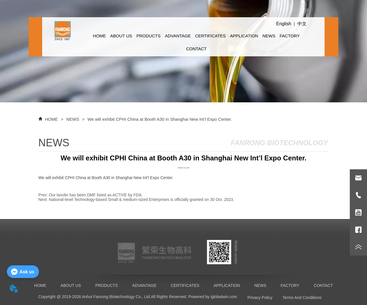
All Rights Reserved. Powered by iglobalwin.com (194, 296)
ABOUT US (121, 35)
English (283, 23)
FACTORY (290, 35)
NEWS (268, 35)
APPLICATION (244, 35)
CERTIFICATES (210, 35)
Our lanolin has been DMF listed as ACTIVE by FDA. (95, 195)
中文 (302, 23)
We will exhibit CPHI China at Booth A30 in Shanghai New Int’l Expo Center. (159, 119)
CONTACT (196, 48)
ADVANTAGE (178, 35)
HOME (99, 35)
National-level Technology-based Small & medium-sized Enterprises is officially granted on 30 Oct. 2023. (141, 199)
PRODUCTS (148, 35)
